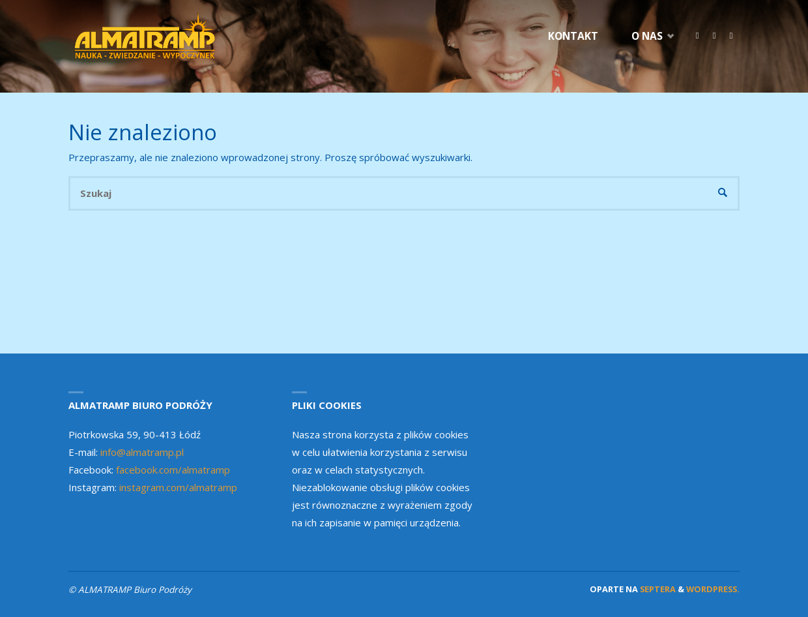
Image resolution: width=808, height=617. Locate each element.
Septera (657, 589)
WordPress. (713, 589)
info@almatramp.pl (142, 452)
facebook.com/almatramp (173, 469)
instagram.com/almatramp (178, 487)
